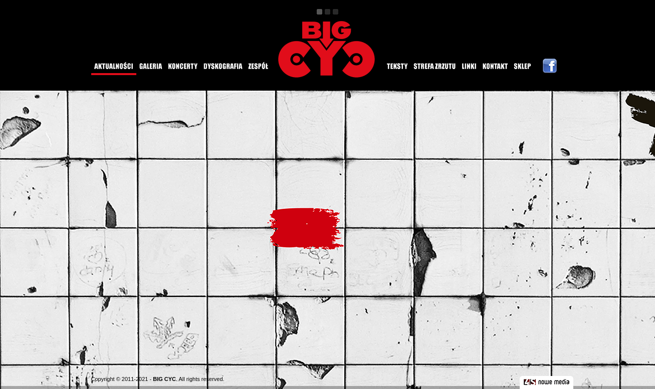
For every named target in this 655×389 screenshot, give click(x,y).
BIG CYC (164, 379)
